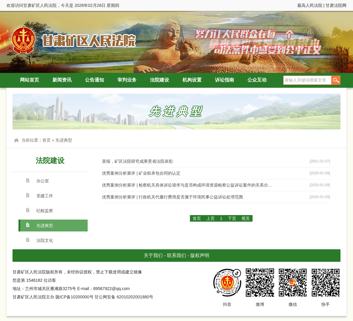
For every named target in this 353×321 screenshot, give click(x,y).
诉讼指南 (224, 79)
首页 (46, 140)
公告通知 (94, 79)
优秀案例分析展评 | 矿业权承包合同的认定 (141, 173)
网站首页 (29, 79)
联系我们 (176, 255)
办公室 (42, 180)
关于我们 (153, 255)
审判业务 (127, 79)
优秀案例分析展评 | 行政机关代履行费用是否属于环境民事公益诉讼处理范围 (172, 197)
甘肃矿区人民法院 (72, 40)
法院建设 (159, 79)
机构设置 (192, 79)
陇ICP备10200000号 (74, 297)
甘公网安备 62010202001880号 (124, 297)
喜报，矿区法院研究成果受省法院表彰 (137, 161)
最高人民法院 (309, 5)
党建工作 (44, 195)
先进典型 (63, 140)
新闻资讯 (62, 79)
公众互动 (257, 79)
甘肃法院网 (336, 5)
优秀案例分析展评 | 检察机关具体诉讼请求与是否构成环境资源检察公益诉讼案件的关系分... (187, 185)
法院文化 (44, 240)
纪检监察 (44, 210)
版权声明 (199, 255)
